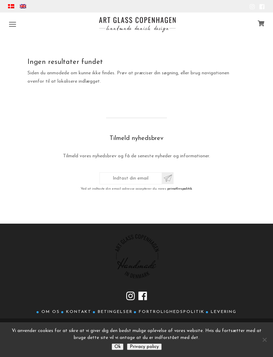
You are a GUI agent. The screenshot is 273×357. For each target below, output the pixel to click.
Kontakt (78, 312)
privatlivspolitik (179, 189)
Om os (50, 312)
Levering (223, 312)
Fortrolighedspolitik (171, 312)
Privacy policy (144, 346)
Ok (117, 346)
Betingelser (115, 312)
